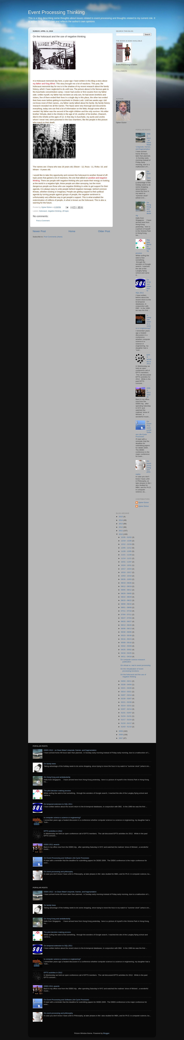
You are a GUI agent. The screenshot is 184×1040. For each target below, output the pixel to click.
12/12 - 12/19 (126, 544)
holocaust (43, 211)
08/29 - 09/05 (126, 593)
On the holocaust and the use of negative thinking (133, 676)
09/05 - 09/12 (126, 590)
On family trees (50, 764)
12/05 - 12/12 (126, 548)
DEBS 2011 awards (149, 392)
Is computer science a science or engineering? (62, 818)
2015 (121, 517)
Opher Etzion (143, 502)
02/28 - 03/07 (126, 699)
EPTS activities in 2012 (149, 359)
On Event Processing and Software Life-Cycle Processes (66, 858)
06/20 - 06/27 (126, 621)
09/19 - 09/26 (126, 583)
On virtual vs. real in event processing (135, 665)
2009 (121, 731)
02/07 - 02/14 (126, 709)
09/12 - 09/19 (126, 586)
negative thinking (54, 211)
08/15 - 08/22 (126, 600)
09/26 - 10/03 (126, 579)
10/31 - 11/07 (126, 562)
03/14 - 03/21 (126, 692)
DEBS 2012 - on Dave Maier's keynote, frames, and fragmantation (70, 750)
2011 (121, 531)
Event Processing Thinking (56, 12)
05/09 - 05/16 (126, 643)
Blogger (106, 1033)
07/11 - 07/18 (126, 611)
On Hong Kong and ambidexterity (57, 777)
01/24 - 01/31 (126, 716)
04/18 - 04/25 (126, 653)
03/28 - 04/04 (126, 685)
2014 (121, 520)
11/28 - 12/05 (126, 551)
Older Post (104, 231)
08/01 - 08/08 (126, 607)
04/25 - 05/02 (126, 650)
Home (72, 231)
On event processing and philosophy (58, 872)
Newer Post (39, 231)
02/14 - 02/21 (126, 706)
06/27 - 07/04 (126, 618)
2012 (121, 527)
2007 (121, 738)
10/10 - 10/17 (126, 572)
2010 (121, 534)
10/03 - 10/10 (126, 576)
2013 (121, 524)
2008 (121, 735)
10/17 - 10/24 (126, 569)
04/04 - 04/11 (126, 681)
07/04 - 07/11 (126, 615)
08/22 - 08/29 (126, 597)
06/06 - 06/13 (126, 629)
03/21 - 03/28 (126, 688)
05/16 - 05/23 (126, 639)
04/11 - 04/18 (126, 657)
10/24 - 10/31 (126, 565)
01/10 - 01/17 (126, 723)
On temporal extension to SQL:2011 (58, 804)
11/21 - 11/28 (126, 555)
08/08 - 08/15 (126, 604)
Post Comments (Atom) (53, 237)
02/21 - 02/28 (126, 702)
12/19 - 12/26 (126, 541)
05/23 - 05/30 (126, 635)
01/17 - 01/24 (126, 720)
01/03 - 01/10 (126, 727)
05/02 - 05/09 (126, 646)
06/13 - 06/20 (126, 625)
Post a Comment (43, 221)
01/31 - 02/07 (126, 713)
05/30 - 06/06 (126, 632)
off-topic (65, 211)
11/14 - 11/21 (126, 558)
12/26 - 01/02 (126, 537)
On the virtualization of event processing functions (131, 670)
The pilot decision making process (57, 791)
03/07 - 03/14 (126, 695)
